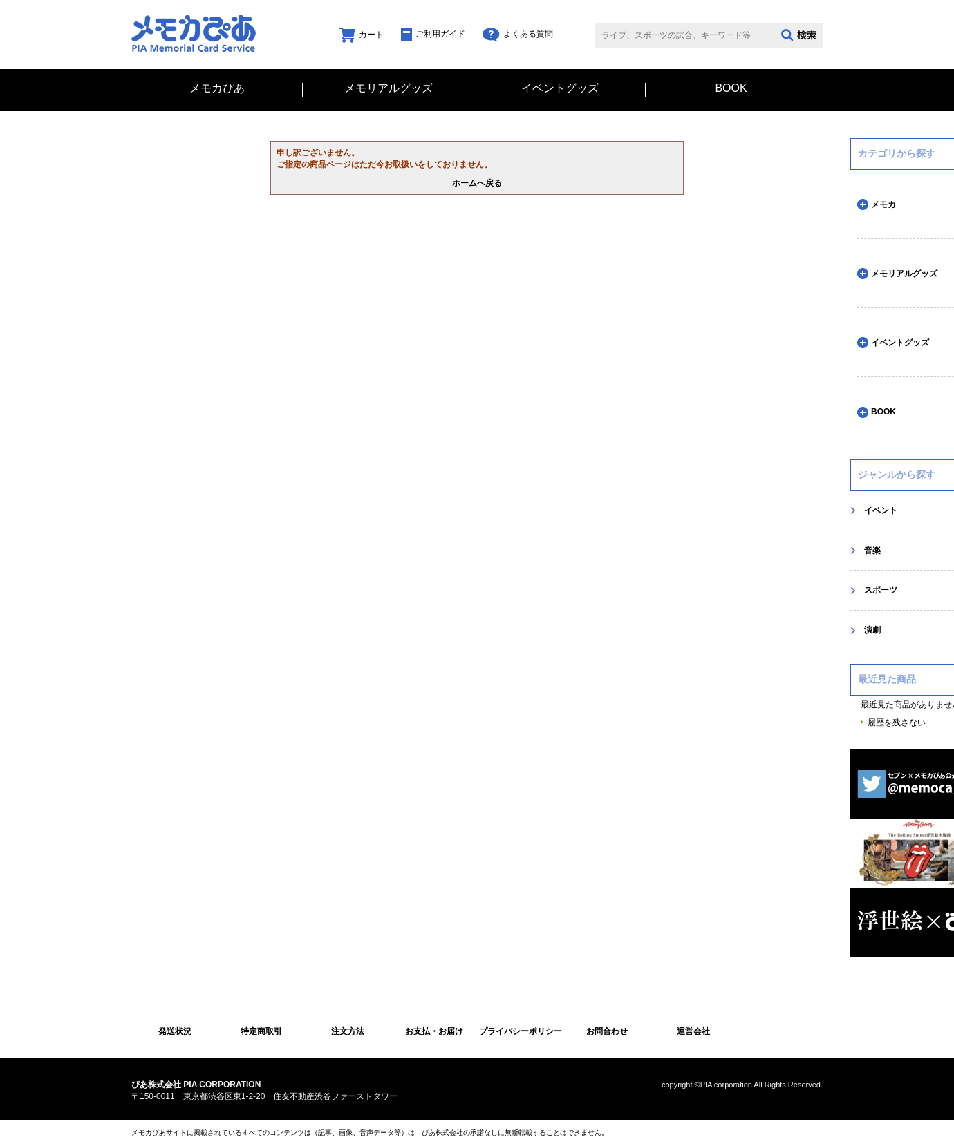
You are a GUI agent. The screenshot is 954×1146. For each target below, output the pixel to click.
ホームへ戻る (477, 183)
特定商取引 (261, 1031)
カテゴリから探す (896, 153)
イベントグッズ (560, 88)
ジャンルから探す (896, 474)
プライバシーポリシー (520, 1031)
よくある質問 (518, 34)
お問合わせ (607, 1031)
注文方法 (347, 1031)
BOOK (731, 88)
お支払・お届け (434, 1031)
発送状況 (174, 1031)
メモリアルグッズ (388, 88)
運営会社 (693, 1031)
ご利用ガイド (433, 34)
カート (361, 34)
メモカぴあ (217, 88)
